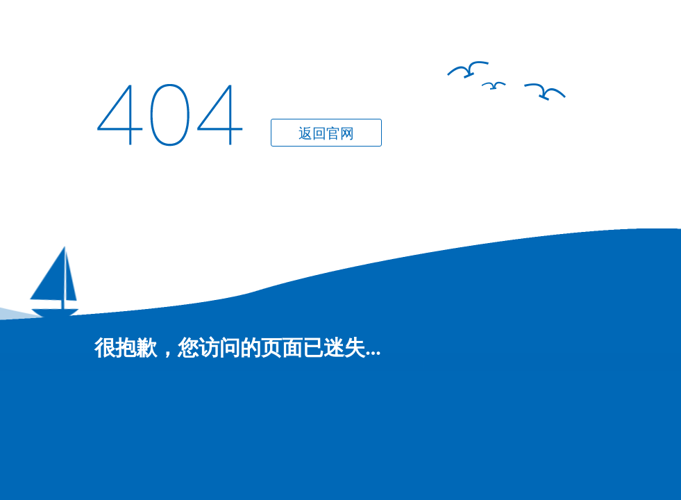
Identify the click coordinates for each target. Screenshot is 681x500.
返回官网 (326, 133)
